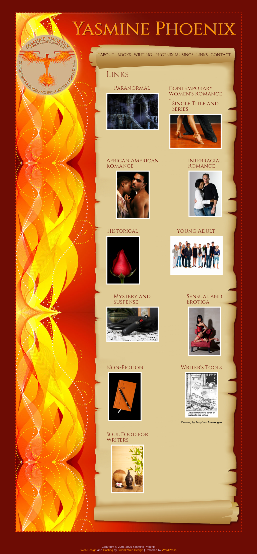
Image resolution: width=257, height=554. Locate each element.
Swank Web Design (130, 549)
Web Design (88, 549)
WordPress (169, 549)
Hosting (108, 549)
